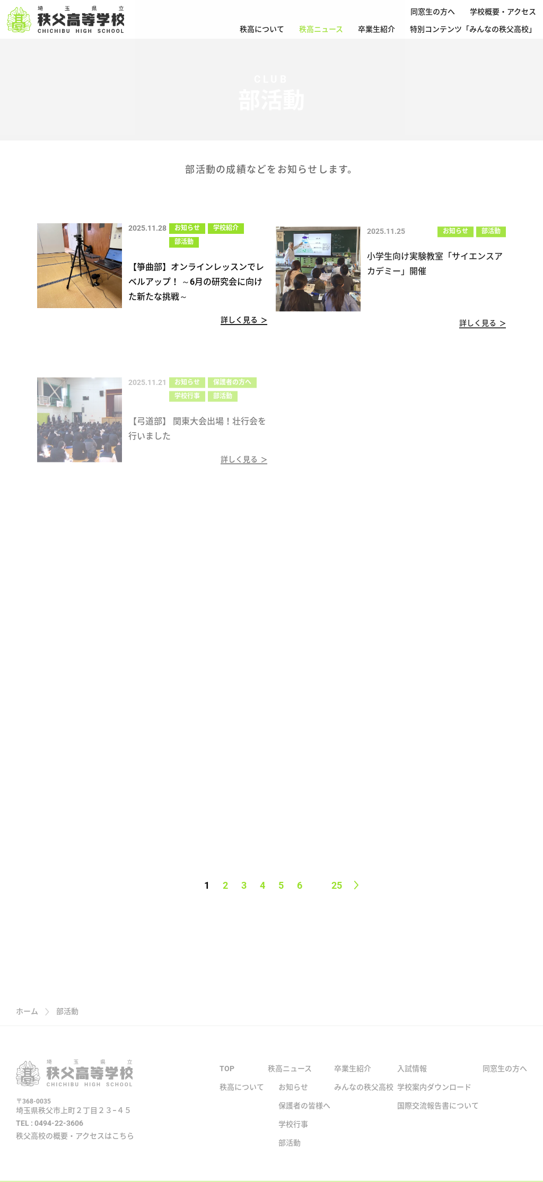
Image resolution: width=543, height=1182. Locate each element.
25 (336, 885)
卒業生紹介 (376, 29)
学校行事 (187, 402)
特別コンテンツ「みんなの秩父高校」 (473, 29)
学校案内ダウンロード (434, 1095)
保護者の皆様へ (304, 1114)
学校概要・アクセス (503, 11)
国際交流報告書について (438, 1114)
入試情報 (412, 1077)
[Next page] (356, 885)
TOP (227, 1077)
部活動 (184, 242)
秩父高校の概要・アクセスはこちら (75, 1144)
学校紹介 (226, 228)
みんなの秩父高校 (363, 1095)
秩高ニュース (321, 29)
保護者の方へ (232, 388)
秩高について (262, 29)
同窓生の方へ (432, 11)
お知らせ (187, 228)
